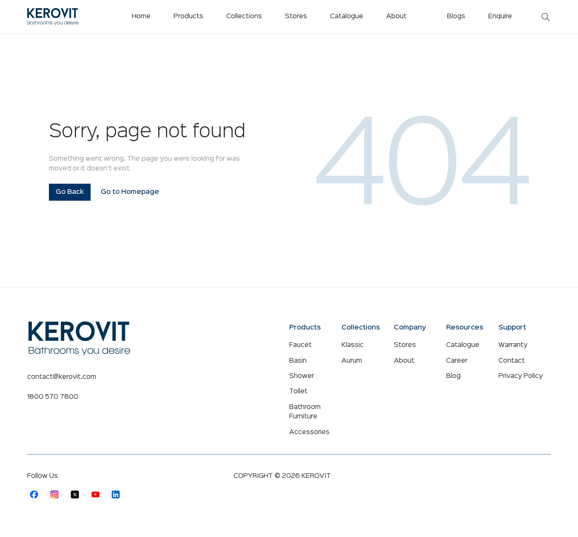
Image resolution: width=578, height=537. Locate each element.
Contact (511, 361)
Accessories (309, 432)
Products (188, 17)
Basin (298, 361)
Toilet (298, 392)
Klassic (353, 345)
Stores (405, 345)
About (404, 361)
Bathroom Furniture (305, 412)
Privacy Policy (520, 376)
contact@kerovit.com (61, 377)
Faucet (300, 345)
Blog (453, 376)
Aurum (352, 361)
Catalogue (462, 345)
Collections (244, 17)
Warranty (512, 345)
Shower (301, 376)
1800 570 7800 (52, 397)
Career (456, 361)
